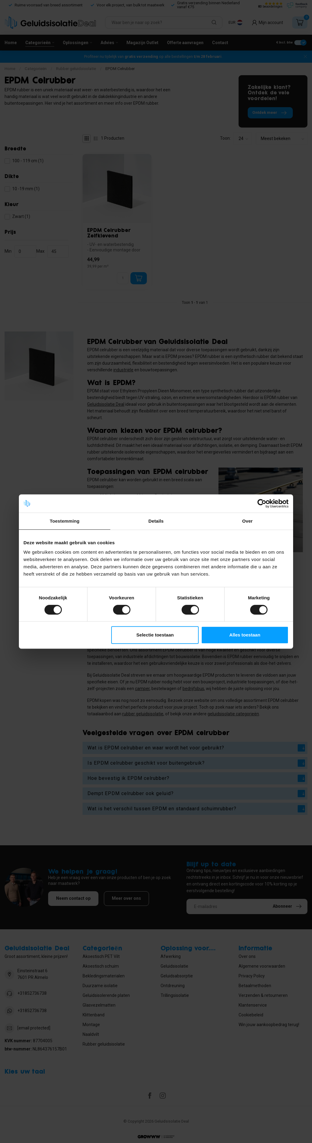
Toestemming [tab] (65, 521)
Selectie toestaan (155, 634)
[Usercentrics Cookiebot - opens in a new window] (262, 503)
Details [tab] (156, 521)
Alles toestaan (245, 634)
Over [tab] (247, 521)
